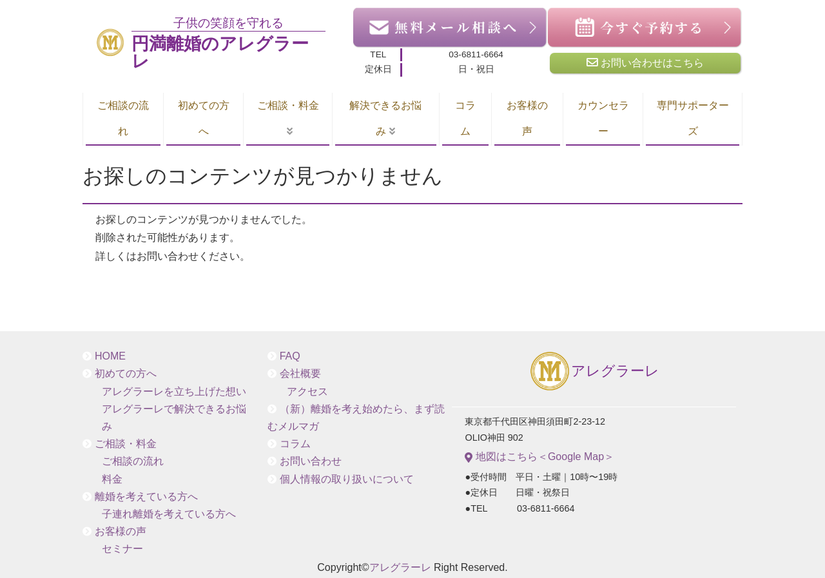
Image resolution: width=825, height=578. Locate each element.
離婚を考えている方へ (146, 496)
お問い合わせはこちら (645, 62)
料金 (112, 479)
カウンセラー (603, 118)
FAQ (290, 356)
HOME (110, 356)
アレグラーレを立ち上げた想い (174, 391)
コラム (465, 118)
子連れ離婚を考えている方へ (169, 513)
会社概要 (300, 373)
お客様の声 (527, 118)
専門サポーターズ (693, 118)
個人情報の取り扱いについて (347, 479)
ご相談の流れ (123, 118)
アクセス (307, 391)
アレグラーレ (594, 372)
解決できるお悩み (385, 118)
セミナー (122, 548)
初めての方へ (203, 118)
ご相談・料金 (288, 105)
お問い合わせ (311, 461)
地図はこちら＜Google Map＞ (539, 457)
